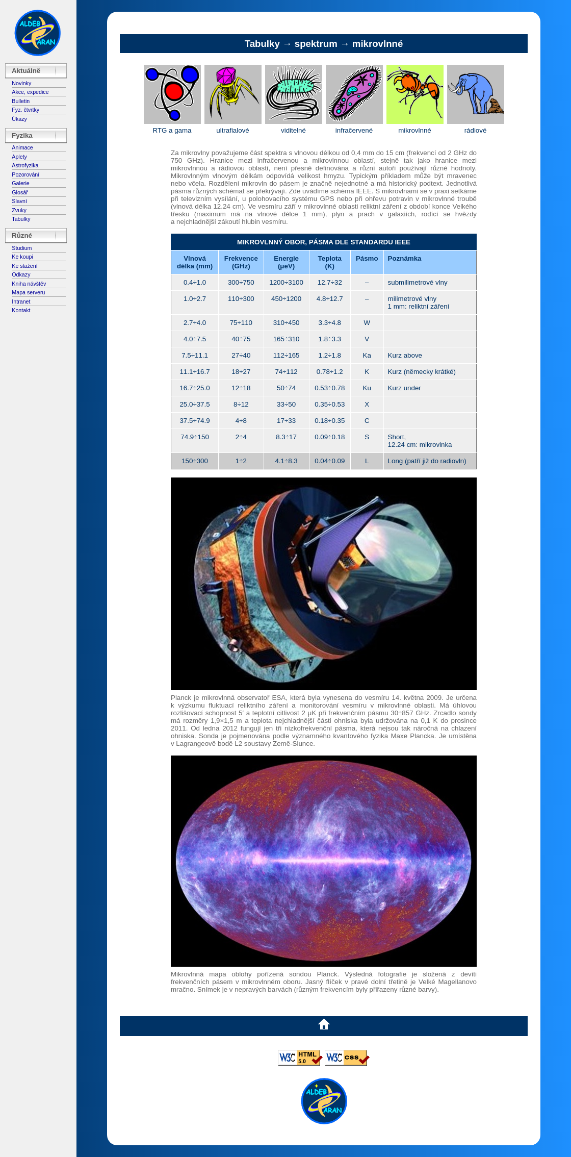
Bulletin (21, 101)
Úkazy (19, 119)
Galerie (20, 183)
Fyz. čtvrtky (25, 110)
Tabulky (21, 219)
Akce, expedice (30, 92)
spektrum (316, 43)
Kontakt (21, 310)
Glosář (20, 192)
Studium (22, 248)
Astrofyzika (25, 165)
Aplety (19, 157)
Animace (22, 147)
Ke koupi (22, 257)
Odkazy (21, 274)
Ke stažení (24, 266)
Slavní (19, 201)
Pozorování (25, 174)
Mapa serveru (28, 292)
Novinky (21, 83)
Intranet (21, 301)
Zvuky (19, 210)
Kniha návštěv (29, 284)
